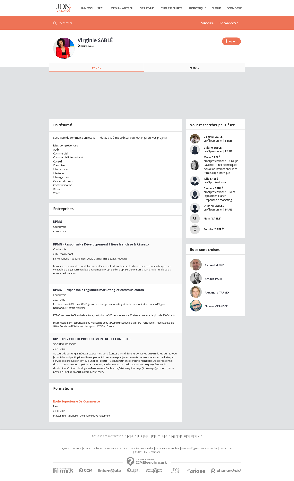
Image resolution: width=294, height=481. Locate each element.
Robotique (197, 8)
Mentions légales (190, 448)
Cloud (216, 8)
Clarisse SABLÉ (213, 188)
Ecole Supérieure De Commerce (76, 401)
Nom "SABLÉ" (212, 218)
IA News (87, 8)
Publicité (98, 448)
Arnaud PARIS (213, 279)
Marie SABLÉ (212, 157)
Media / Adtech (122, 8)
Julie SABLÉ (211, 178)
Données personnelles (141, 448)
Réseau (194, 67)
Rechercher (65, 23)
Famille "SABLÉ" (214, 229)
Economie (234, 8)
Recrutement (111, 448)
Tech (101, 8)
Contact (87, 448)
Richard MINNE (214, 265)
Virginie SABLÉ (213, 137)
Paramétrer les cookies (167, 448)
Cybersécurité (171, 8)
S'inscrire (207, 23)
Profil (96, 67)
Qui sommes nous (71, 448)
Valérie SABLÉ (213, 147)
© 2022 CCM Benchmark (147, 452)
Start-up (147, 8)
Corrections (226, 448)
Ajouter (233, 41)
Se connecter (229, 23)
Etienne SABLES (214, 206)
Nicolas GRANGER (216, 306)
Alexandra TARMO (217, 292)
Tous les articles (209, 448)
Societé (123, 448)
